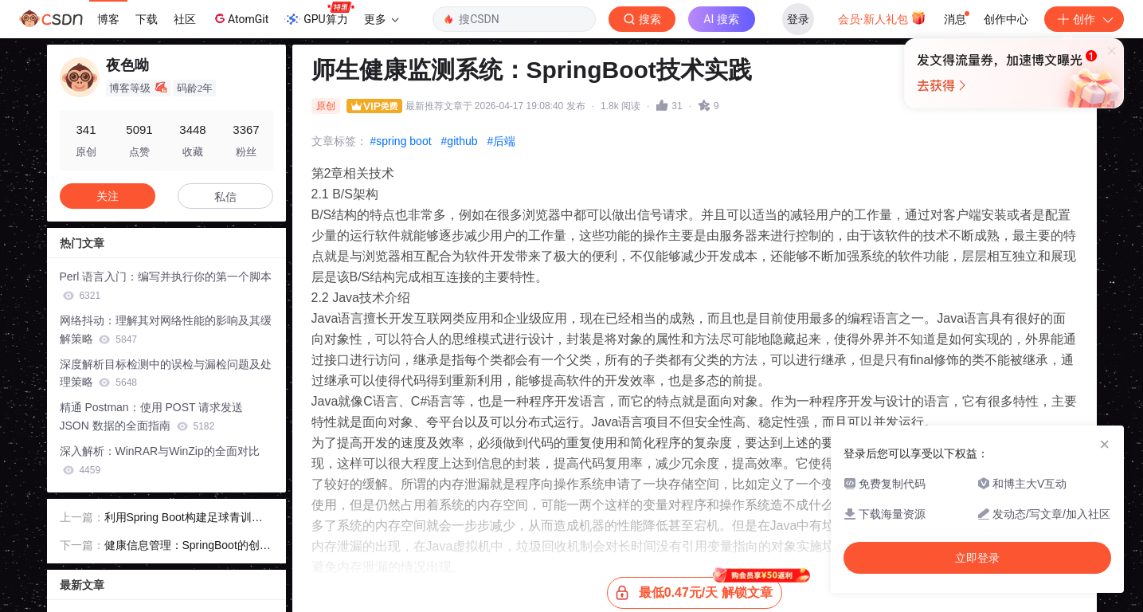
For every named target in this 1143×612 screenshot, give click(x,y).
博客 (108, 19)
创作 (1084, 19)
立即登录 (680, 151)
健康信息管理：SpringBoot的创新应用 (187, 547)
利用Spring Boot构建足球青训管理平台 (183, 519)
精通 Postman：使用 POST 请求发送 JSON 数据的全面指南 (152, 416)
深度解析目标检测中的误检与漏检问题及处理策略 (166, 373)
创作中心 (1006, 19)
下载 (146, 19)
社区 (185, 19)
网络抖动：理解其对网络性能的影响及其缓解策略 (166, 329)
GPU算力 (319, 14)
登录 (798, 19)
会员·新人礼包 (882, 18)
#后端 (501, 141)
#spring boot (401, 141)
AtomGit (240, 18)
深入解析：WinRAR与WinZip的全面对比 (160, 460)
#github (459, 141)
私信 (225, 196)
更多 (381, 19)
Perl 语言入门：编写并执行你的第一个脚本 (166, 285)
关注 (107, 196)
